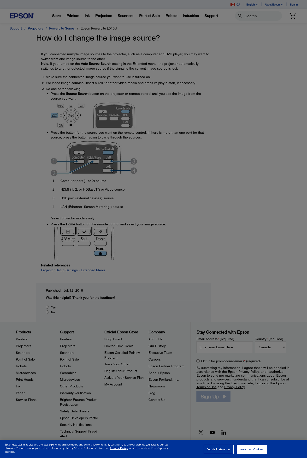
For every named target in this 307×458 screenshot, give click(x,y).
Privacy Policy (119, 454)
